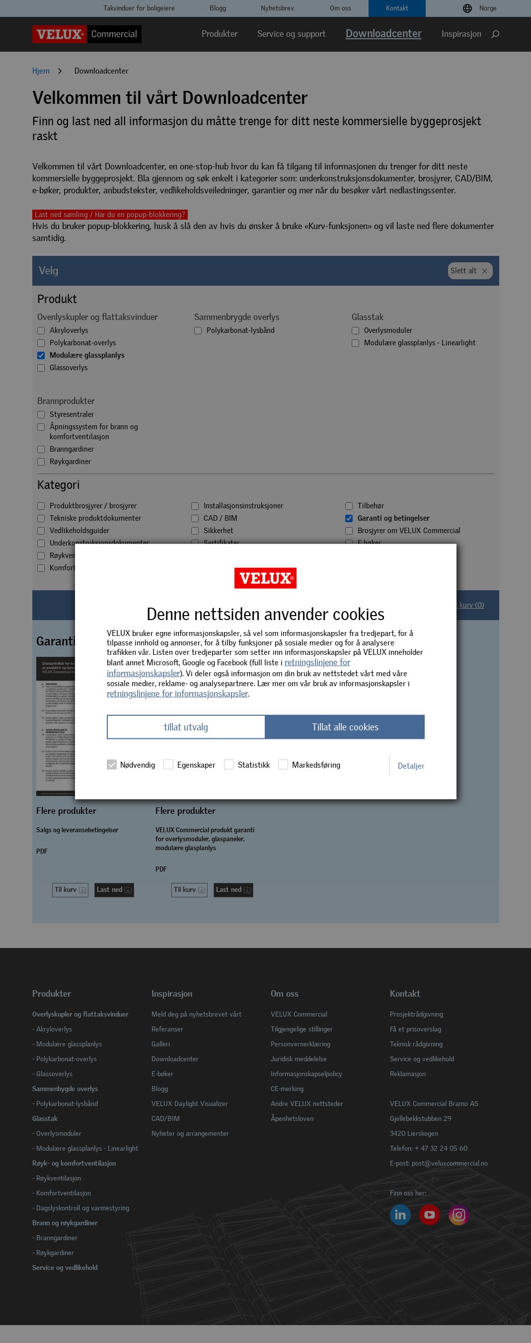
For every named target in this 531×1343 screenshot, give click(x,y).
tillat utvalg (186, 727)
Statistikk (246, 765)
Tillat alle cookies (345, 727)
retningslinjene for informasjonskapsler (177, 693)
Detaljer (411, 765)
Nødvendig (131, 765)
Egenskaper (189, 765)
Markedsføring (309, 765)
